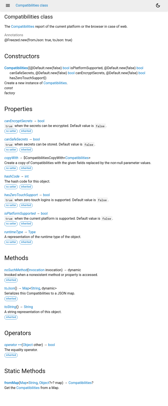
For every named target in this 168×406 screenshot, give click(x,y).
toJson (9, 288)
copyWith (11, 158)
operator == (13, 345)
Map (25, 288)
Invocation (36, 270)
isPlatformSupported (20, 213)
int (27, 176)
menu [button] (7, 5)
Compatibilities (22, 26)
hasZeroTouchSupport (21, 195)
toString (10, 307)
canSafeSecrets (16, 139)
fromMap (11, 383)
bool (66, 68)
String (35, 288)
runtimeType (13, 232)
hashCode (11, 176)
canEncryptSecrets (18, 121)
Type (32, 232)
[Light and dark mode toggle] (158, 5)
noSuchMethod (15, 270)
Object (28, 345)
